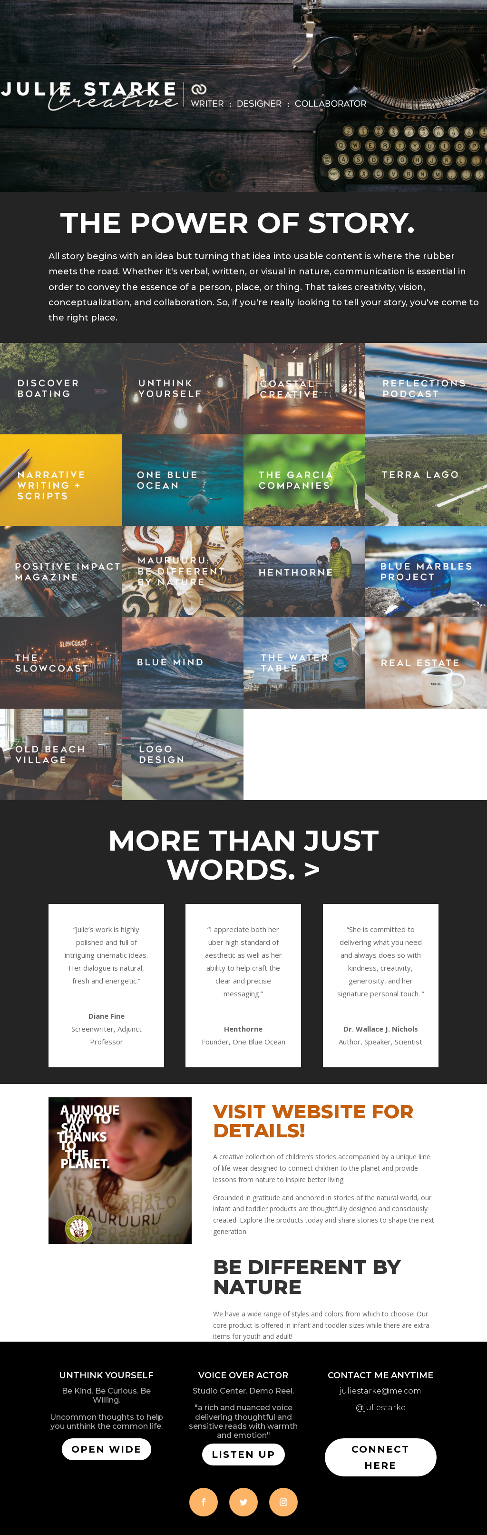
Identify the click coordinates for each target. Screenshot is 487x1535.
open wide (106, 1449)
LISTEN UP (243, 1454)
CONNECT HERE (380, 1457)
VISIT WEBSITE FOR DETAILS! (313, 1121)
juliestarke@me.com (380, 1390)
